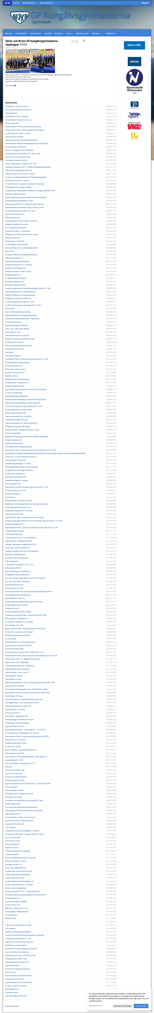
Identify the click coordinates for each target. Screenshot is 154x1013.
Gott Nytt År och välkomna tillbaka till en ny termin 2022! (24, 517)
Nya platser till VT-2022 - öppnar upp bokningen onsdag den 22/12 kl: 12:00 (31, 527)
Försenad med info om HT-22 (15, 490)
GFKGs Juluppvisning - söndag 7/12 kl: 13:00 (20, 164)
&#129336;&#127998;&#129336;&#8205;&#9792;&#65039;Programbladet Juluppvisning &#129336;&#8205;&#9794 (45, 453)
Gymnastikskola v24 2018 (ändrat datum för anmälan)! (24, 810)
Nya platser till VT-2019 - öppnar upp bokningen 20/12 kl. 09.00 (27, 736)
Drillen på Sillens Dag (12, 218)
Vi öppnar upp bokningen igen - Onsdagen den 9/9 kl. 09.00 (26, 615)
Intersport (8, 767)
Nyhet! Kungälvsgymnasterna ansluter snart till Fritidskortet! (25, 197)
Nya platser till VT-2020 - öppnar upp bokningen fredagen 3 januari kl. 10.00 (31, 655)
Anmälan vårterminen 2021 (14, 588)
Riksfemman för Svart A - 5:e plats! (17, 180)
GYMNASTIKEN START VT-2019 (16, 743)
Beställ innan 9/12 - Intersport (15, 740)
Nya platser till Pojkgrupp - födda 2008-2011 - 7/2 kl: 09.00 (25, 730)
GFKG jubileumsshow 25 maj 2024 (17, 335)
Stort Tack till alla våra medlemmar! (17, 952)
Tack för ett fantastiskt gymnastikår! (17, 312)
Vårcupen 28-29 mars (12, 238)
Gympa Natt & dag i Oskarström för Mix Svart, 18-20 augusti (26, 389)
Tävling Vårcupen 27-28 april (15, 709)
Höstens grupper (11, 787)
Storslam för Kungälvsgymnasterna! (17, 969)
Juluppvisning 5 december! (14, 979)
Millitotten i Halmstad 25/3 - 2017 (16, 908)
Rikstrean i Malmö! (11, 376)
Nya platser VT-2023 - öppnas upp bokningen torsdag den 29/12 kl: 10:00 (30, 450)
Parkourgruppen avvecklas (14, 790)
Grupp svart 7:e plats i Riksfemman (17, 548)
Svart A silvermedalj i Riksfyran (16, 228)
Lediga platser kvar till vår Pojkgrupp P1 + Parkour (22, 831)
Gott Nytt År (9, 352)
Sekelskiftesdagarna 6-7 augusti (16, 480)
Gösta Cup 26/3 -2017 (12, 905)
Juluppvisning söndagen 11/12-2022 (18, 463)
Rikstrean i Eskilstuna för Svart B (16, 224)
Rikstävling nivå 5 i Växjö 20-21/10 (17, 383)
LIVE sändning (10, 928)
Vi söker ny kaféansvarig (13, 393)
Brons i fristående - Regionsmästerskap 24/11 (21, 750)
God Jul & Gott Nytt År (13, 837)
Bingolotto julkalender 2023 (14, 386)
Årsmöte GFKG (10, 918)
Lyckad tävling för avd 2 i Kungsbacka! (18, 982)
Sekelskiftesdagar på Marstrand (16, 396)
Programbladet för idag (13, 322)
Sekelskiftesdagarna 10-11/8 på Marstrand (20, 292)
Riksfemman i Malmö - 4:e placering (17, 231)
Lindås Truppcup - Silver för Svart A (17, 133)
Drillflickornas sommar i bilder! (16, 945)
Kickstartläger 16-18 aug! (14, 696)
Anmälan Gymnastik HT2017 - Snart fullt (19, 885)
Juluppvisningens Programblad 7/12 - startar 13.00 (22, 153)
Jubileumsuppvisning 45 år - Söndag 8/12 (19, 666)
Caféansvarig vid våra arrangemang (17, 874)
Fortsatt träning (10, 639)
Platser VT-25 (9, 251)
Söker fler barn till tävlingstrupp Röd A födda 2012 (22, 403)
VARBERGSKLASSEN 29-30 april (16, 420)
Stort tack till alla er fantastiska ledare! (18, 976)
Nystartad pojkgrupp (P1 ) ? (15, 524)
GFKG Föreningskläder (13, 433)
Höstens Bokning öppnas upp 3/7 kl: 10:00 (20, 211)
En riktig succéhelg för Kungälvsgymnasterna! (21, 255)
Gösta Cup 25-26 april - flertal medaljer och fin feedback (24, 130)
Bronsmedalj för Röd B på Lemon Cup (18, 120)
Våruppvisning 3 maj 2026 (14, 137)
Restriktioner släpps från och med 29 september (22, 551)
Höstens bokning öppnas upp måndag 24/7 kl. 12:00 (23, 406)
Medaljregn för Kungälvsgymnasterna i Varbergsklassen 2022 (26, 504)
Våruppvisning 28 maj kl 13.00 (15, 413)
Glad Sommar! (10, 497)
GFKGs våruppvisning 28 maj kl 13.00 (18, 507)
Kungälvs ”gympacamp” (13, 440)
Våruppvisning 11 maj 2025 (14, 241)
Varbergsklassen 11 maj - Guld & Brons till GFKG (22, 703)
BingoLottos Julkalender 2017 (15, 868)
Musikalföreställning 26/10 (14, 282)
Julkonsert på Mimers (12, 356)
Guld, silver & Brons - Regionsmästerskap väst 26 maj (23, 699)
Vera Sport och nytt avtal (13, 773)
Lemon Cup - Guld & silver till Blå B (17, 329)
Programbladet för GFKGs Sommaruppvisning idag (23, 127)
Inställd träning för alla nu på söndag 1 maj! (20, 955)
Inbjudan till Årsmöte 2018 (14, 824)
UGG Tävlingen (10, 827)
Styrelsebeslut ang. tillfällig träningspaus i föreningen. (24, 602)
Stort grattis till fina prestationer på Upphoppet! (21, 467)
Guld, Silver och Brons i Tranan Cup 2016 (19, 942)
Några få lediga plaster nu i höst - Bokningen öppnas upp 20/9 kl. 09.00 (30, 682)
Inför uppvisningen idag (13, 534)
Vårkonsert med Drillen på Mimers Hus (18, 346)
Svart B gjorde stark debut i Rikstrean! (18, 110)
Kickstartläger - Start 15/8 (14, 625)
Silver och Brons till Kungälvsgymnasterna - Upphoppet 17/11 (26, 757)
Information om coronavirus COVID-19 (18, 645)
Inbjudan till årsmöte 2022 (14, 514)
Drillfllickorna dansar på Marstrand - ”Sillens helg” (22, 319)
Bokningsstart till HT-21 (13, 568)
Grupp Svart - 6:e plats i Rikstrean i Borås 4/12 (21, 457)
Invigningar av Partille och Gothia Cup (18, 298)
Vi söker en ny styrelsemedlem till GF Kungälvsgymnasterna (25, 177)
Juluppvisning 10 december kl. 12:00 (18, 938)
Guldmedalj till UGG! (12, 965)
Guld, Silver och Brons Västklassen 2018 (19, 821)
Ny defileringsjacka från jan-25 (15, 278)
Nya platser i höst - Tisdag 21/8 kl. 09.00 (19, 794)
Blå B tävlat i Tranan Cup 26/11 (15, 369)
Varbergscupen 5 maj (12, 332)
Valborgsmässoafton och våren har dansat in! (21, 423)
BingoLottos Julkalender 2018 (15, 777)
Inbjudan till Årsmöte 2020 (14, 649)
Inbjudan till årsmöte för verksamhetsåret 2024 (21, 248)
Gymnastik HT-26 (11, 113)
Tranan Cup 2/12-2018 (13, 746)
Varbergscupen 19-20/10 (14, 676)
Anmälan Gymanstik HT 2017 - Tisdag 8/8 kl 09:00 (22, 891)
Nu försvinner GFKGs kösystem (16, 901)
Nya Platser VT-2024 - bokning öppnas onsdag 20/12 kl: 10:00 (26, 359)
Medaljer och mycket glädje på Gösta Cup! (20, 339)
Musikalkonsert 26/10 (12, 275)
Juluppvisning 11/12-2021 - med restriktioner (20, 538)
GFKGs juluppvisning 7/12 (14, 258)
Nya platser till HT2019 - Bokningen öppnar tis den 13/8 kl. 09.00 (27, 693)
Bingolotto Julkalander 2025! (15, 194)
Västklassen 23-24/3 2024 (14, 342)
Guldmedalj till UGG (12, 989)
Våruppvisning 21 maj (12, 898)
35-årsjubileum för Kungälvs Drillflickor (18, 187)
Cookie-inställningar (12, 1006)
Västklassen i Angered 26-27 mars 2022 (19, 511)
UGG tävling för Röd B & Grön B (16, 160)
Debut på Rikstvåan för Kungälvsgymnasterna (21, 315)
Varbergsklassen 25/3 (13, 814)
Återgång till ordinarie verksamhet (17, 575)
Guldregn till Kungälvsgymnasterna (17, 261)
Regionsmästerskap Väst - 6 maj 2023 (18, 416)
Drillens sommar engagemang (15, 888)
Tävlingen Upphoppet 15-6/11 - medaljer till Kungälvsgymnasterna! (28, 167)
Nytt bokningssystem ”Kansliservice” (18, 571)
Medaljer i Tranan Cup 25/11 (15, 372)
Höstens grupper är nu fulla (14, 780)
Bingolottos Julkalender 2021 (15, 554)
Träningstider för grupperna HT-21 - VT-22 (19, 565)
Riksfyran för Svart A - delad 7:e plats (18, 271)
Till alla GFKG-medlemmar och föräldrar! (19, 632)
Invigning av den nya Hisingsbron (16, 558)
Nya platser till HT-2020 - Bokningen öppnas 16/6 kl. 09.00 (25, 629)
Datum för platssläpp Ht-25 (14, 214)
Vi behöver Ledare (11, 992)
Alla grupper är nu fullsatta (14, 686)
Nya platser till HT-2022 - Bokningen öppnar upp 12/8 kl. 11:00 (26, 487)
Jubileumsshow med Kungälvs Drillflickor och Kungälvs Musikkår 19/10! (30, 191)
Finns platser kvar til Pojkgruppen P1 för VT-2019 (22, 733)
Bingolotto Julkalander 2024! (15, 285)
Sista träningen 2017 (12, 844)
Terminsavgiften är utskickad (15, 147)
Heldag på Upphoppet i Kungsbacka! (18, 932)
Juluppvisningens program (14, 531)
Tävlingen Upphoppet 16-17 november (18, 265)
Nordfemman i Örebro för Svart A (16, 106)
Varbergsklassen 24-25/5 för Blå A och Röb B (21, 221)
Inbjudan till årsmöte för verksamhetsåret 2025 (21, 140)
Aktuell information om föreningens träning (20, 642)
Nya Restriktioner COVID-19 (14, 598)
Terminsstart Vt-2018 (12, 841)
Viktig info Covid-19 (12, 608)
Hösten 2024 (9, 308)
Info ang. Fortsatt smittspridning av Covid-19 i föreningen (25, 578)
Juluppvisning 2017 (12, 854)
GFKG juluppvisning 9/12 (13, 366)
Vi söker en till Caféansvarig (15, 770)
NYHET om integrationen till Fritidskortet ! (19, 150)
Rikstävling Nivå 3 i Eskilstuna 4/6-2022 (18, 501)
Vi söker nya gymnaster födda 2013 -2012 (19, 302)
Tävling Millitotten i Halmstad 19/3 (17, 962)
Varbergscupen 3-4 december (15, 460)
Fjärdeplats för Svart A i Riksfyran (17, 116)
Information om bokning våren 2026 (17, 157)
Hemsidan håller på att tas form (16, 996)
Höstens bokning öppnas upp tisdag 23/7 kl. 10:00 (23, 305)
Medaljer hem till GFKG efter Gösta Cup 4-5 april (21, 234)
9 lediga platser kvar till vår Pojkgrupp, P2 (19, 881)
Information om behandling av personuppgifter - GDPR (24, 800)
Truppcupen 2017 (11, 915)
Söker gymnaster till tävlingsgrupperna (18, 447)
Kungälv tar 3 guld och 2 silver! (15, 986)
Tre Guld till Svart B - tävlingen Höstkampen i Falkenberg (24, 184)
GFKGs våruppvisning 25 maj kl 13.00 (18, 706)
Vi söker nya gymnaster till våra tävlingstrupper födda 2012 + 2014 (28, 288)
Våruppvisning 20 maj (12, 804)
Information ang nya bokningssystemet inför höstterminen (25, 895)
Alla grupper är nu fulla (13, 679)
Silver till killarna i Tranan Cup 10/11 (17, 672)
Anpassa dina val (95, 1006)
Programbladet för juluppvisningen (17, 362)
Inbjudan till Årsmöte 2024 (14, 349)
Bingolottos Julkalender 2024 (15, 268)
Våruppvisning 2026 (12, 123)
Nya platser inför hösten (13, 797)
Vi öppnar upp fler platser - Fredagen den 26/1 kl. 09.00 (24, 834)
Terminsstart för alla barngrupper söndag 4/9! (21, 949)
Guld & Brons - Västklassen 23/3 (16, 716)
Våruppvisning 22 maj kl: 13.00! (16, 959)
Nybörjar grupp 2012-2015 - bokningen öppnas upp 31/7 (25, 204)
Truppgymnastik (47, 3)
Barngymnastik (29, 3)
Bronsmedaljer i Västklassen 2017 (17, 912)
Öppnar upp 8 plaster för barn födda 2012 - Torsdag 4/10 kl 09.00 (28, 784)
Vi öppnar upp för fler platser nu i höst (18, 871)
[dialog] (119, 1000)
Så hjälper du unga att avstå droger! (17, 426)
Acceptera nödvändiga (122, 1006)
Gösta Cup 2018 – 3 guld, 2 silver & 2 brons (20, 817)
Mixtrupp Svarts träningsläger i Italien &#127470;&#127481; (25, 399)
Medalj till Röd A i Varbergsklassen (17, 379)
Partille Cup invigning (12, 494)
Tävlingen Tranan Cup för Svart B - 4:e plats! (20, 174)
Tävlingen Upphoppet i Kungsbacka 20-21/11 (21, 544)
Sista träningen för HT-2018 (14, 753)
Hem (7, 3)
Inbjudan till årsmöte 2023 (14, 443)
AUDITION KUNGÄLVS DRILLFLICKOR (18, 612)
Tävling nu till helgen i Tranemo (15, 861)
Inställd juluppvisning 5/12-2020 (16, 605)
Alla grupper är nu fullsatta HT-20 (16, 618)
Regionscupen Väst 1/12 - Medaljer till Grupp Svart (22, 659)
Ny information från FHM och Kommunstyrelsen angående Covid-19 (28, 591)
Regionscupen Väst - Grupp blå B (16, 662)
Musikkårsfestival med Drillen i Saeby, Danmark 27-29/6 (24, 207)
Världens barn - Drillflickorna (15, 474)
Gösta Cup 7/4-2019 (12, 713)
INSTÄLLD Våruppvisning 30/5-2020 (17, 635)
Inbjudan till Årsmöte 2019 (14, 726)
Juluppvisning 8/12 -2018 (14, 760)
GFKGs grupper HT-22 (12, 484)
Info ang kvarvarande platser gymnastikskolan (21, 807)
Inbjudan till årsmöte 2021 (14, 585)
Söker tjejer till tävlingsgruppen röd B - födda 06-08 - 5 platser (26, 689)
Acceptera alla (141, 1006)
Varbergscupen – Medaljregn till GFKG (18, 541)
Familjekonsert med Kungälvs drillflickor (19, 470)
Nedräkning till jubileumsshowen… (17, 325)
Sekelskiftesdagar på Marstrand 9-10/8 (19, 201)
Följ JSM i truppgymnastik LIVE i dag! (18, 925)
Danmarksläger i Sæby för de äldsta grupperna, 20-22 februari (26, 143)
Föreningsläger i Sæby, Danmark (16, 244)
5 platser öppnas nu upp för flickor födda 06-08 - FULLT (24, 652)
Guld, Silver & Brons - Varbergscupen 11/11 (20, 763)
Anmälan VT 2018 (11, 848)
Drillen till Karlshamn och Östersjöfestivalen (20, 295)
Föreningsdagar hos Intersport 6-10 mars (19, 719)
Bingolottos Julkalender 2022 (15, 477)
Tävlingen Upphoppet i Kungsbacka (17, 851)
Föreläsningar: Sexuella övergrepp (17, 723)
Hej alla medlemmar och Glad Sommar (18, 410)
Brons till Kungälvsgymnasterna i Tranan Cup (20, 858)
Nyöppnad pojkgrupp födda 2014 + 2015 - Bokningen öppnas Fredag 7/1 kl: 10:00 (33, 521)
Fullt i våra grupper (11, 561)
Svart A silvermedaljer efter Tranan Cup (18, 170)
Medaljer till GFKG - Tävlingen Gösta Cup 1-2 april (22, 430)
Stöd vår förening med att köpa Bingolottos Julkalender (24, 935)
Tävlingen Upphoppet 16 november (17, 669)
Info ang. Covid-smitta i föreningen (17, 581)
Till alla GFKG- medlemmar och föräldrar (19, 622)
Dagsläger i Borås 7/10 (13, 864)
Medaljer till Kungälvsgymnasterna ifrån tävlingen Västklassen (26, 436)
